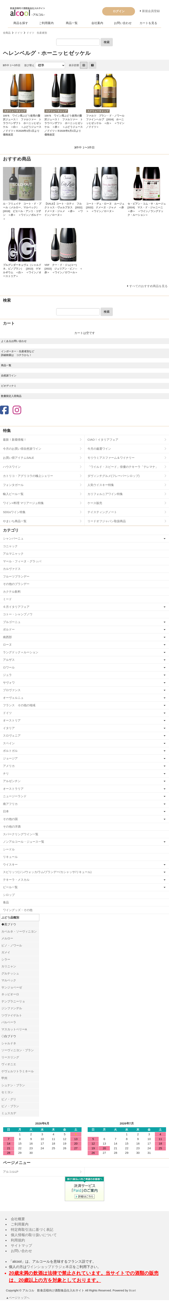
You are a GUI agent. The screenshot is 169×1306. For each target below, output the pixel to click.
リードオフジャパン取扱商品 (106, 521)
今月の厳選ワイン (99, 448)
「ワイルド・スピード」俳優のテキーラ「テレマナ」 (122, 466)
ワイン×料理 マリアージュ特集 (23, 503)
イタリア (9, 728)
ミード (7, 599)
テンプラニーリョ (13, 1001)
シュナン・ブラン (13, 1085)
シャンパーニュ (13, 538)
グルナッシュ (10, 973)
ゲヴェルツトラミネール (17, 1071)
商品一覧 (72, 23)
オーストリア (12, 720)
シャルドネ (8, 1043)
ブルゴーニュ (12, 622)
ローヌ (7, 644)
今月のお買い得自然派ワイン (22, 448)
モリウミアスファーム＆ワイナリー (111, 457)
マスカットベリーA (14, 1029)
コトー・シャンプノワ (17, 614)
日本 (6, 811)
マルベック (8, 980)
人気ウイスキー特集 (100, 485)
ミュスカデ (8, 1113)
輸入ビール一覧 (13, 494)
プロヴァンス (12, 690)
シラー (5, 959)
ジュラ (7, 675)
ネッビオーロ (10, 994)
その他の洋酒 (12, 826)
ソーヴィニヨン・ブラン (17, 1050)
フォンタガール (13, 485)
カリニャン (8, 966)
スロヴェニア (12, 735)
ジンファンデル (11, 1008)
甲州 (4, 1078)
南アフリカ (10, 803)
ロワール (9, 667)
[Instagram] (17, 410)
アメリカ (9, 765)
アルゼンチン (12, 781)
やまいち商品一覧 (15, 521)
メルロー (7, 938)
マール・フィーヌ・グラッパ (22, 561)
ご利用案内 (46, 23)
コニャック (10, 546)
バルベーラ (8, 1022)
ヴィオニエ (8, 1064)
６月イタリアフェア (16, 606)
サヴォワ (9, 682)
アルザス (9, 659)
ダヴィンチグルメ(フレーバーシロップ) (113, 475)
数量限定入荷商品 (11, 396)
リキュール (10, 856)
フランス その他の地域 (19, 705)
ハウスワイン (12, 466)
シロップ (9, 894)
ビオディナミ (8, 385)
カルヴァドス (12, 568)
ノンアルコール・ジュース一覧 (23, 841)
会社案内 (97, 23)
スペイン (9, 743)
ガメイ (5, 952)
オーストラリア (13, 788)
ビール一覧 (10, 887)
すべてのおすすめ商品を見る (148, 286)
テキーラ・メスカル (16, 879)
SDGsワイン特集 (14, 512)
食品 (6, 902)
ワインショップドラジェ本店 (50, 1267)
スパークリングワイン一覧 (20, 834)
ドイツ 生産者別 (37, 32)
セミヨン (7, 1092)
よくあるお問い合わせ (14, 341)
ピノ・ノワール (11, 945)
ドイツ (18, 32)
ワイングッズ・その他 (17, 910)
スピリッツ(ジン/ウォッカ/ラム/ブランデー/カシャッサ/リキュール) (47, 872)
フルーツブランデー (16, 576)
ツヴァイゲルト (11, 1015)
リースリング (10, 1057)
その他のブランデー (16, 584)
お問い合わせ (123, 23)
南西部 (7, 637)
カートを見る (148, 23)
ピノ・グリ (8, 1099)
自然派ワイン (8, 375)
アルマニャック (13, 553)
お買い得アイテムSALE (18, 457)
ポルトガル (10, 750)
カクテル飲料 (12, 591)
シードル (9, 849)
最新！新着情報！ (15, 439)
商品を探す (20, 23)
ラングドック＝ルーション (20, 652)
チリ (6, 773)
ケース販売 (94, 503)
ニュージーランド (15, 796)
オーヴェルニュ (13, 697)
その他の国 (10, 819)
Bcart (132, 1290)
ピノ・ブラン (10, 1106)
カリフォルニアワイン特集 (105, 494)
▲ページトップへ (18, 1297)
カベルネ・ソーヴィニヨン (19, 931)
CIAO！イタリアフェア (102, 439)
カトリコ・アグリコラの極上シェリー (28, 475)
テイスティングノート (102, 512)
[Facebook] (4, 410)
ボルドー (9, 629)
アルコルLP (10, 1171)
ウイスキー (10, 864)
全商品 (7, 32)
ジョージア (10, 758)
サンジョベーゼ (11, 987)
